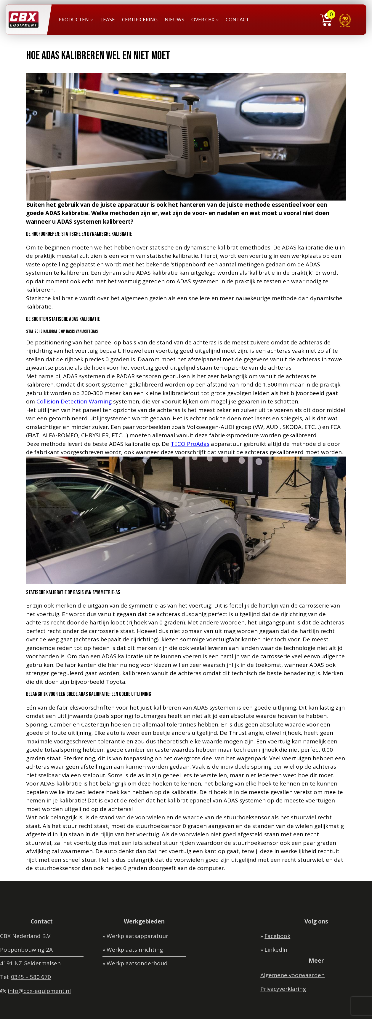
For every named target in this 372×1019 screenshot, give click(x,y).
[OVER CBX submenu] (217, 19)
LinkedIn (275, 949)
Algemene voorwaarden (292, 975)
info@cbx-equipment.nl (39, 991)
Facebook (277, 936)
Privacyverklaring (283, 989)
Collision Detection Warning (74, 401)
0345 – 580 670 (31, 977)
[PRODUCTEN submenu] (91, 19)
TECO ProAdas (190, 444)
